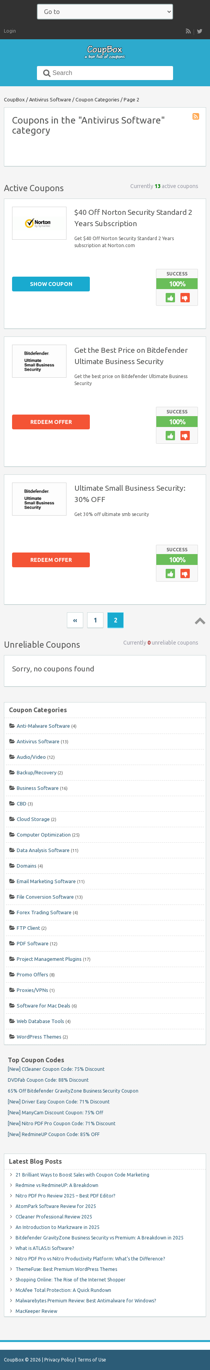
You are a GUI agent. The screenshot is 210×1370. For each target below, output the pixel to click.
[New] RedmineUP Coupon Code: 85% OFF (54, 1134)
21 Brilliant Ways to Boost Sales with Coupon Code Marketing (82, 1174)
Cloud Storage (33, 819)
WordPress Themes (39, 1036)
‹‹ (75, 620)
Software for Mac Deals (43, 1005)
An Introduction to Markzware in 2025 (58, 1227)
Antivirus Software (50, 99)
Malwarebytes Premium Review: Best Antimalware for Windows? (86, 1300)
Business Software (38, 788)
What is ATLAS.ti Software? (45, 1248)
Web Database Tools (40, 1021)
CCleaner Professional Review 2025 (54, 1216)
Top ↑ (199, 620)
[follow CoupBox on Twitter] (199, 31)
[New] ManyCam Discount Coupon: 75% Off (55, 1112)
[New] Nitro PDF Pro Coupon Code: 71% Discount (62, 1123)
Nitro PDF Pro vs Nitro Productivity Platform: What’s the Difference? (90, 1258)
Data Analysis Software (43, 850)
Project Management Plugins (49, 959)
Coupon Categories (97, 99)
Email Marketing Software (46, 881)
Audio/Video (31, 757)
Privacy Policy (59, 1359)
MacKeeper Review (36, 1311)
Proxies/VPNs (32, 990)
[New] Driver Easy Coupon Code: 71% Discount (59, 1101)
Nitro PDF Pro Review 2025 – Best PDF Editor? (65, 1195)
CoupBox (14, 99)
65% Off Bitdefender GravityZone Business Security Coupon (73, 1090)
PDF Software (33, 943)
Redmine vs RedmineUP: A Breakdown (57, 1185)
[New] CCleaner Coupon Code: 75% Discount (56, 1069)
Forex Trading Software (44, 912)
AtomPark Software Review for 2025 (56, 1206)
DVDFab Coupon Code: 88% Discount (48, 1079)
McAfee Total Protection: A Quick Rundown (63, 1290)
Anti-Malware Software (43, 726)
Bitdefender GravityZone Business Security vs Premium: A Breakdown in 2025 (100, 1237)
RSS (188, 31)
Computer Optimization (44, 834)
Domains (27, 865)
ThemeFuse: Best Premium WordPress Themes (66, 1269)
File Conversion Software (45, 896)
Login (10, 30)
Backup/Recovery (36, 772)
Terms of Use (91, 1359)
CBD (21, 803)
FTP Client (28, 928)
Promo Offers (32, 974)
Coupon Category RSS (196, 117)
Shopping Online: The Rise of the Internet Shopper (71, 1279)
